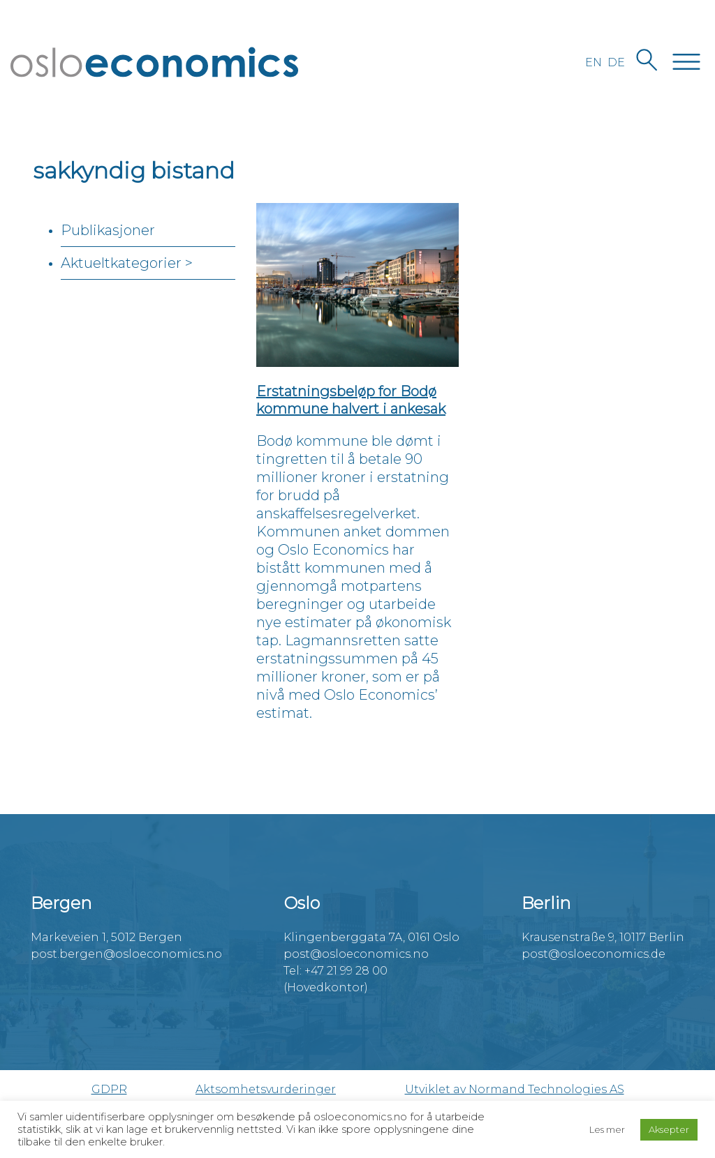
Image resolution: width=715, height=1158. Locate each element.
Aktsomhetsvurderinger (266, 1089)
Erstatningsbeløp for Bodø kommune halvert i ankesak (350, 400)
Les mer (607, 1129)
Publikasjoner (108, 230)
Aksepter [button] (669, 1129)
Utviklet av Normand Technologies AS (514, 1089)
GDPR (109, 1089)
